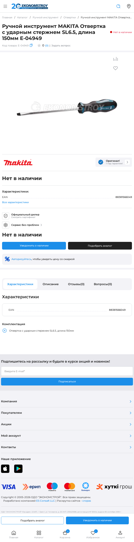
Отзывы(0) (76, 284)
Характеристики (20, 284)
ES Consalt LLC (45, 500)
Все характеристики (15, 202)
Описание (51, 284)
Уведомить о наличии (34, 245)
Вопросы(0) (103, 284)
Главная (13, 534)
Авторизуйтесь (21, 259)
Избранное (93, 534)
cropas (86, 500)
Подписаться (67, 381)
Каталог (38, 534)
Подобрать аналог (100, 245)
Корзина (65, 534)
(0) (46, 45)
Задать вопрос (61, 45)
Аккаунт (120, 534)
